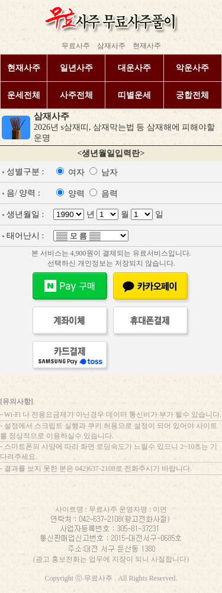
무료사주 (76, 46)
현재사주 (147, 46)
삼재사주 (111, 46)
